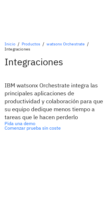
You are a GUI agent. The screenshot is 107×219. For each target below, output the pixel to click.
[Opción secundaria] (53, 128)
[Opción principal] (53, 123)
